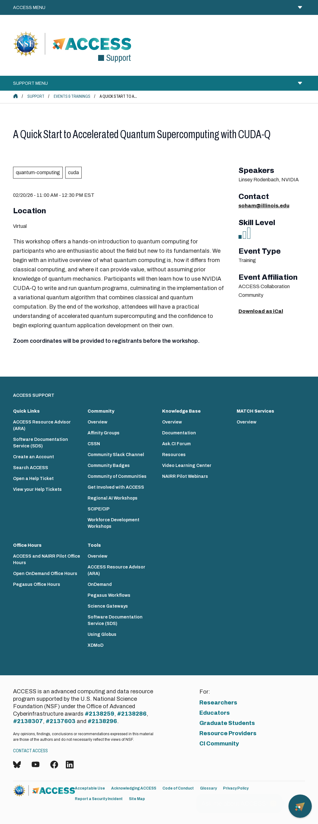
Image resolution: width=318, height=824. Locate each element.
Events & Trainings (72, 96)
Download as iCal (260, 311)
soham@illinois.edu (263, 205)
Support (35, 96)
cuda (73, 172)
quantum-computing (38, 172)
